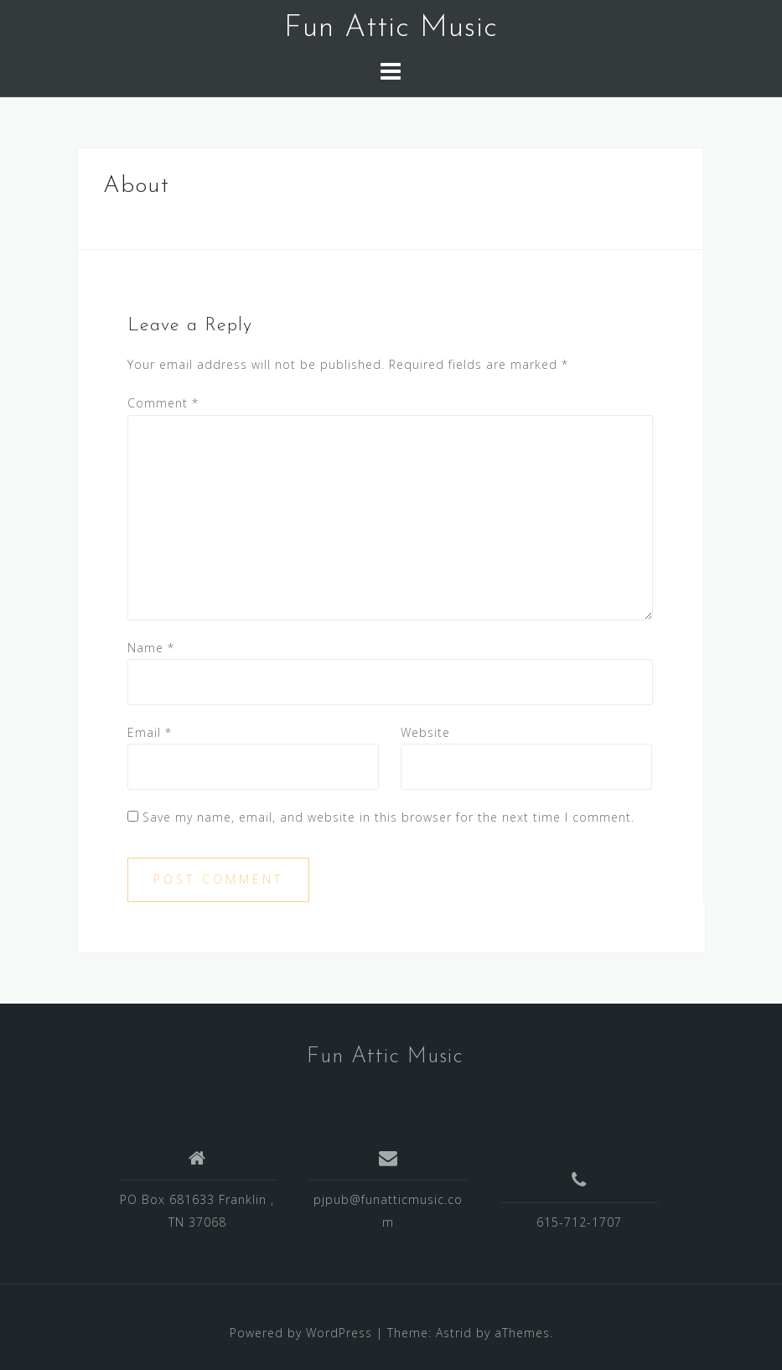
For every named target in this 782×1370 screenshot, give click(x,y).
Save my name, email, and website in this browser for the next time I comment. (388, 817)
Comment (163, 403)
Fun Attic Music (391, 28)
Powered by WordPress (301, 1333)
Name (150, 648)
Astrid (454, 1333)
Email (149, 732)
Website (425, 732)
